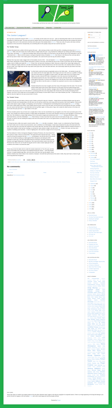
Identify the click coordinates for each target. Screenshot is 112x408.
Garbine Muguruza (100, 319)
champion (31, 38)
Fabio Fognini (101, 315)
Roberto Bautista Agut (93, 363)
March (92, 196)
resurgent (60, 115)
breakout (57, 60)
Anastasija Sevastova (92, 286)
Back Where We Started (95, 179)
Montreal (78, 50)
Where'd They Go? (94, 177)
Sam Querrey (98, 365)
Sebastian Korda (101, 366)
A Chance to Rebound (94, 265)
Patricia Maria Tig (98, 357)
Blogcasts (49, 27)
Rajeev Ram (95, 361)
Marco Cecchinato (97, 342)
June (91, 189)
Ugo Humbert (99, 379)
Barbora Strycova (97, 294)
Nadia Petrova (43, 161)
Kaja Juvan (99, 330)
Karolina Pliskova (96, 331)
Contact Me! (57, 27)
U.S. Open (93, 379)
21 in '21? (91, 236)
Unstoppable (92, 272)
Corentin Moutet (96, 303)
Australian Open (92, 292)
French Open (101, 318)
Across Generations (93, 263)
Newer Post (10, 172)
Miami (89, 350)
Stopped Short (93, 181)
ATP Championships (93, 278)
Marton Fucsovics (92, 349)
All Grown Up (92, 234)
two (17, 55)
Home (44, 172)
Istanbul (54, 42)
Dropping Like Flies (93, 244)
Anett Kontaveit (102, 288)
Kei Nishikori (102, 333)
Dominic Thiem (101, 309)
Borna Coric (91, 297)
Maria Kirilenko (36, 161)
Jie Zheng (31, 161)
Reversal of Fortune (94, 175)
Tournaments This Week (23, 27)
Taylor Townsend (98, 376)
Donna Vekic (98, 310)
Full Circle (92, 161)
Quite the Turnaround (94, 246)
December (93, 153)
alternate (52, 55)
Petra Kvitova (95, 359)
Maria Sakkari (96, 344)
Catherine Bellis (97, 301)
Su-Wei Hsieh (58, 161)
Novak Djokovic (94, 355)
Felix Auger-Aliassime (92, 316)
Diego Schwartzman (92, 309)
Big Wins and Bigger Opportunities (97, 261)
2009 (90, 206)
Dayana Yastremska (92, 307)
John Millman (98, 328)
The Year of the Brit (94, 172)
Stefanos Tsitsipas (98, 373)
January (92, 200)
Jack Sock (98, 324)
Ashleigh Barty (100, 291)
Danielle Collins (91, 304)
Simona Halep (96, 370)
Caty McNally (102, 301)
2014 (90, 147)
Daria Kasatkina (95, 306)
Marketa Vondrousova (92, 347)
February (92, 198)
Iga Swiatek (102, 322)
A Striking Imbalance (93, 249)
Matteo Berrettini (101, 349)
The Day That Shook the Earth (96, 217)
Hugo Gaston (95, 322)
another (73, 103)
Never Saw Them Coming (95, 267)
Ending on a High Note (95, 170)
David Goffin (102, 306)
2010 (90, 204)
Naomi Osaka (92, 353)
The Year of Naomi (93, 270)
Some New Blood (93, 248)
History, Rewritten (93, 88)
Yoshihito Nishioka (98, 384)
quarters (28, 63)
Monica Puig (94, 352)
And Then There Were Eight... (96, 107)
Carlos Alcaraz (101, 298)
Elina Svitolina (95, 313)
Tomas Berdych (97, 378)
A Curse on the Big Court (94, 229)
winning (40, 123)
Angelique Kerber (94, 289)
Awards (99, 292)
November (93, 155)
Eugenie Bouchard (92, 315)
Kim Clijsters (98, 334)
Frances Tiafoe (93, 318)
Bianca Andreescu (101, 295)
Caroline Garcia (92, 300)
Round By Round (93, 242)
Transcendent (92, 253)
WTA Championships (99, 382)
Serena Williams (94, 368)
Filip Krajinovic (100, 316)
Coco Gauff (90, 303)
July (91, 187)
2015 (90, 145)
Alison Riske (101, 281)
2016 (90, 143)
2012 (90, 151)
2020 (90, 137)
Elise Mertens (102, 313)
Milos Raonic (96, 350)
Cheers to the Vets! (100, 117)
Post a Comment (13, 169)
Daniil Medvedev (98, 304)
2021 (90, 135)
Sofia (54, 161)
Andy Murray (93, 288)
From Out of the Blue (94, 251)
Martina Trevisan (101, 347)
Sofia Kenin (96, 371)
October (92, 157)
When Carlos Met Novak (94, 78)
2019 (90, 139)
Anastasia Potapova (100, 284)
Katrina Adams (95, 333)
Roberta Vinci (49, 161)
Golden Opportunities (94, 230)
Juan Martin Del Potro (96, 329)
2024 (90, 133)
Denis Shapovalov (101, 307)
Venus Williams (95, 381)
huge (59, 128)
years (30, 136)
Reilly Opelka (102, 361)
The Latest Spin (10, 27)
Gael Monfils (91, 319)
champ (30, 116)
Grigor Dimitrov (97, 321)
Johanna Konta (102, 327)
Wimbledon (91, 384)
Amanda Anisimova (93, 283)
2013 (90, 149)
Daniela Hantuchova (24, 161)
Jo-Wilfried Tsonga (93, 327)
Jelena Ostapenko (101, 325)
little (23, 108)
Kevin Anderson (91, 334)
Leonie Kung (97, 337)
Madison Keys (102, 340)
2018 (90, 141)
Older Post (79, 172)
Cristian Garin (102, 303)
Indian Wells (91, 324)
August (92, 185)
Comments (91, 37)
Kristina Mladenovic (96, 336)
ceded (20, 53)
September (93, 183)
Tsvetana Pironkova (66, 161)
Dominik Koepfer (91, 310)
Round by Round (93, 215)
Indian (10, 51)
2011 (90, 202)
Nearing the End (94, 163)
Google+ (6, 0)
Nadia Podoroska (101, 352)
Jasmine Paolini (94, 325)
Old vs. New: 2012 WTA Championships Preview (96, 166)
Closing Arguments (94, 168)
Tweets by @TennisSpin (93, 48)
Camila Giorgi (98, 297)
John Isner (91, 328)
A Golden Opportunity (94, 268)
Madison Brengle (94, 340)
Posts (90, 35)
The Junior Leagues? (16, 35)
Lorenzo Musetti (97, 339)
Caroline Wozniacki (15, 161)
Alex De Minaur (101, 280)
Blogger (59, 400)
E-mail (31, 396)
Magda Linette (90, 342)
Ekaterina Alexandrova (96, 312)
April (91, 194)
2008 (90, 208)
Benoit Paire (93, 295)
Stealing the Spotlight (94, 97)
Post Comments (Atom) (18, 175)
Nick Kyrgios (101, 353)
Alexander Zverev (92, 281)
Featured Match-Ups (38, 27)
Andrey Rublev (101, 286)
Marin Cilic (101, 346)
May (91, 192)
